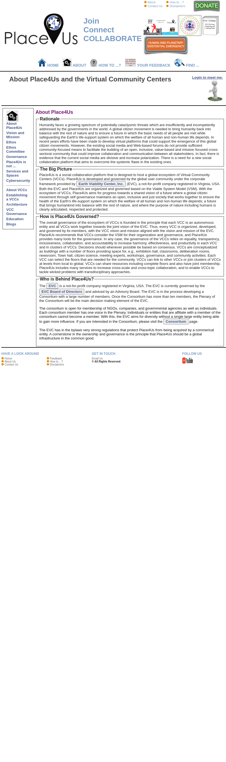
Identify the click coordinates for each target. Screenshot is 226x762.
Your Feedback (148, 65)
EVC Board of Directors (61, 292)
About (151, 2)
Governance (16, 157)
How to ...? (176, 2)
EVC (52, 286)
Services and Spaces (17, 173)
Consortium (176, 321)
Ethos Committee (15, 149)
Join (91, 21)
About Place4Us (14, 124)
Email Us (97, 358)
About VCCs (16, 190)
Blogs (11, 224)
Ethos (11, 142)
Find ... (186, 65)
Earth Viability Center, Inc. (101, 184)
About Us (10, 361)
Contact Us (154, 6)
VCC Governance (16, 212)
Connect (98, 30)
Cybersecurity (18, 181)
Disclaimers (177, 6)
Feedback (56, 358)
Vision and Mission (15, 135)
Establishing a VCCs (16, 197)
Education (15, 219)
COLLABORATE (112, 38)
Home (48, 65)
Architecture (16, 204)
